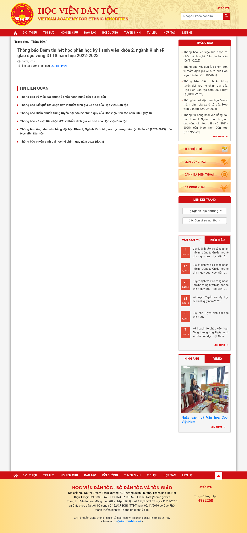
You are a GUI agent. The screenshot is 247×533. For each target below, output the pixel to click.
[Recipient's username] (202, 16)
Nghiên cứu (69, 32)
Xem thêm (218, 136)
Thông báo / (39, 41)
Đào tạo (90, 32)
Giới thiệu (30, 32)
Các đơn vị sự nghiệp (203, 220)
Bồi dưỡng (110, 32)
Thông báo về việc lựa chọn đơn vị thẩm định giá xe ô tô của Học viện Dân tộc (73, 121)
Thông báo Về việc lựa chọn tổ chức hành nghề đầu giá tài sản (63, 96)
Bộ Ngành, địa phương (203, 211)
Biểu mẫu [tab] (217, 240)
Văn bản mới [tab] (191, 240)
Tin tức (48, 32)
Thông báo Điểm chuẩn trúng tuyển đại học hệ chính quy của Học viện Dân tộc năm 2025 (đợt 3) (86, 113)
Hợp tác (169, 32)
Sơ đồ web (206, 487)
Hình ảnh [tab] (191, 359)
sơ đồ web (223, 8)
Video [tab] (217, 359)
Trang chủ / (21, 41)
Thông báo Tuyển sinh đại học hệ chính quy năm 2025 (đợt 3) (62, 141)
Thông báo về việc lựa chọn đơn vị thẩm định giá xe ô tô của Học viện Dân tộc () (206, 105)
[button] (218, 476)
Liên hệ (187, 32)
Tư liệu (152, 32)
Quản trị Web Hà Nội (129, 521)
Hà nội (204, 450)
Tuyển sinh (132, 32)
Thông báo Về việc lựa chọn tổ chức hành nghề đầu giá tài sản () (206, 56)
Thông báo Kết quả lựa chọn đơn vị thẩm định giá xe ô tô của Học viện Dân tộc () (206, 71)
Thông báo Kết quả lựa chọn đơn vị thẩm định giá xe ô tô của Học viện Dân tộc (74, 104)
